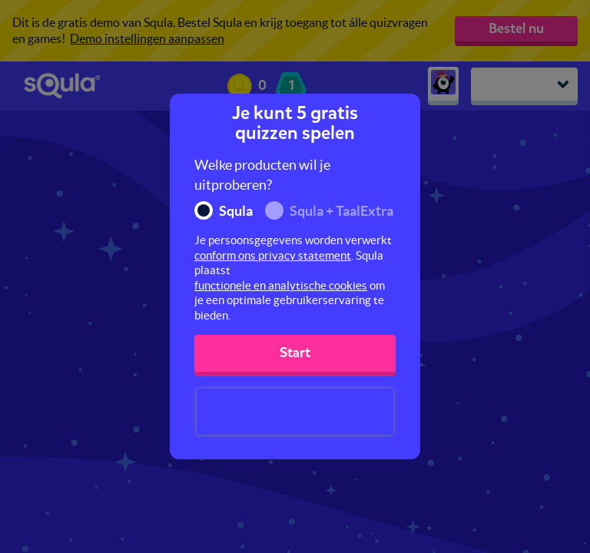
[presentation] (295, 412)
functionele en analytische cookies (280, 285)
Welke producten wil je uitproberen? (262, 175)
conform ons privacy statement (272, 255)
